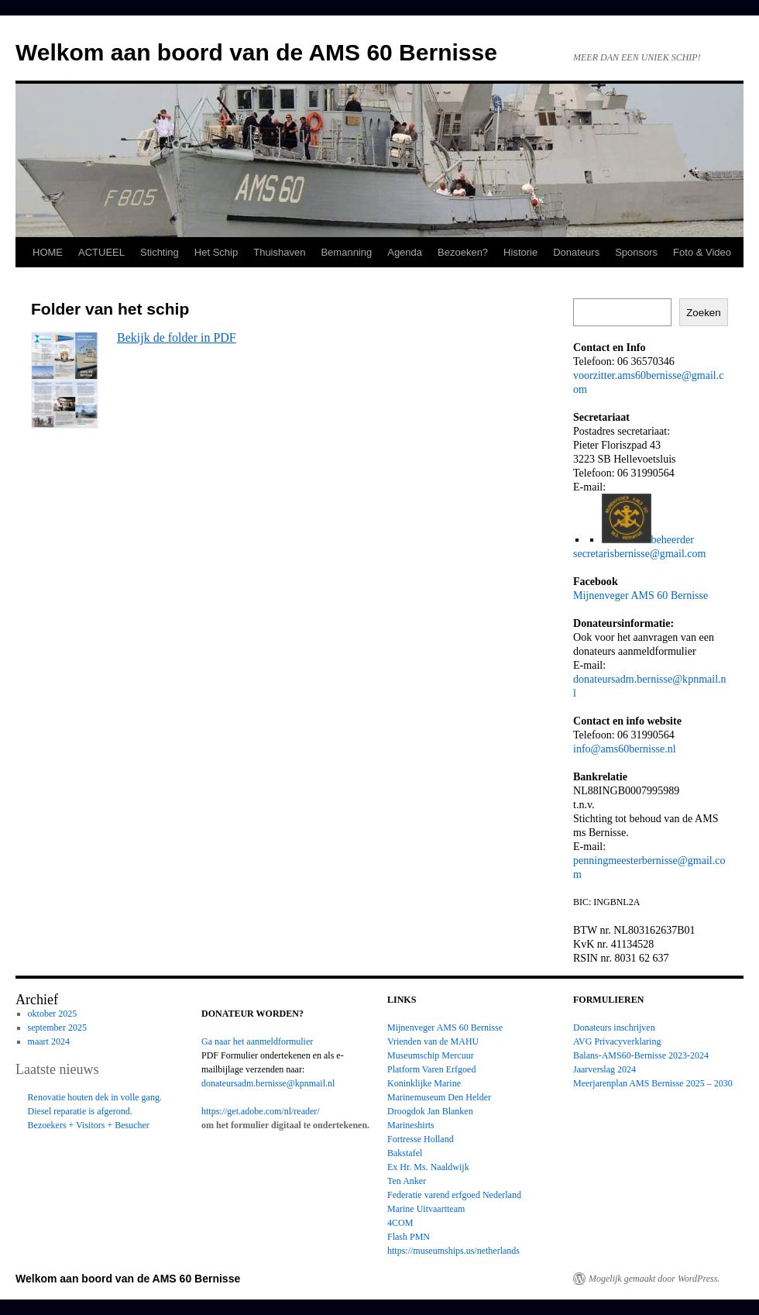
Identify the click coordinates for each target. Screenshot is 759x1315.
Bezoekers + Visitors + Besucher (88, 1125)
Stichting (159, 252)
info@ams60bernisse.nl (624, 748)
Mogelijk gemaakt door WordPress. (654, 1278)
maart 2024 (49, 1041)
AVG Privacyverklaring (617, 1041)
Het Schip (216, 252)
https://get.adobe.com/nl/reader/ (260, 1111)
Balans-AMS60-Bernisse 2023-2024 (641, 1055)
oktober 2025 (52, 1013)
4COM (400, 1222)
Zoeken (703, 312)
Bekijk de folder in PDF (176, 337)
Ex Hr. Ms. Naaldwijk (428, 1167)
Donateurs (576, 252)
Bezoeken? (463, 252)
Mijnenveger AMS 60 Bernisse (640, 595)
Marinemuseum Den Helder (439, 1097)
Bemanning (346, 252)
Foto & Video (702, 252)
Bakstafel (404, 1153)
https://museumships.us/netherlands (453, 1250)
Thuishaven (279, 252)
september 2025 (57, 1027)
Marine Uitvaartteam (426, 1208)
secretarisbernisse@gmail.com (639, 553)
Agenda (404, 252)
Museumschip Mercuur (430, 1055)
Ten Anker (406, 1181)
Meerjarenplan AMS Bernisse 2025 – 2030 (653, 1083)
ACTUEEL (101, 252)
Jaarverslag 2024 (604, 1069)
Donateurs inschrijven (614, 1027)
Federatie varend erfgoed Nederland (454, 1194)
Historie (520, 252)
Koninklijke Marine (424, 1083)
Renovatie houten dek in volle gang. (95, 1097)
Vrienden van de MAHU (433, 1041)
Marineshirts (410, 1125)
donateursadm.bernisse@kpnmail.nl (268, 1083)
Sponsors (636, 252)
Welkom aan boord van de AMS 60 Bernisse (256, 52)
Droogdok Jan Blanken (430, 1111)
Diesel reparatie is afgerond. (80, 1111)
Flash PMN (408, 1236)
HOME (48, 252)
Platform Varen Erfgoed (431, 1069)
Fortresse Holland (420, 1139)
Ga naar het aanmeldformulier (257, 1041)
